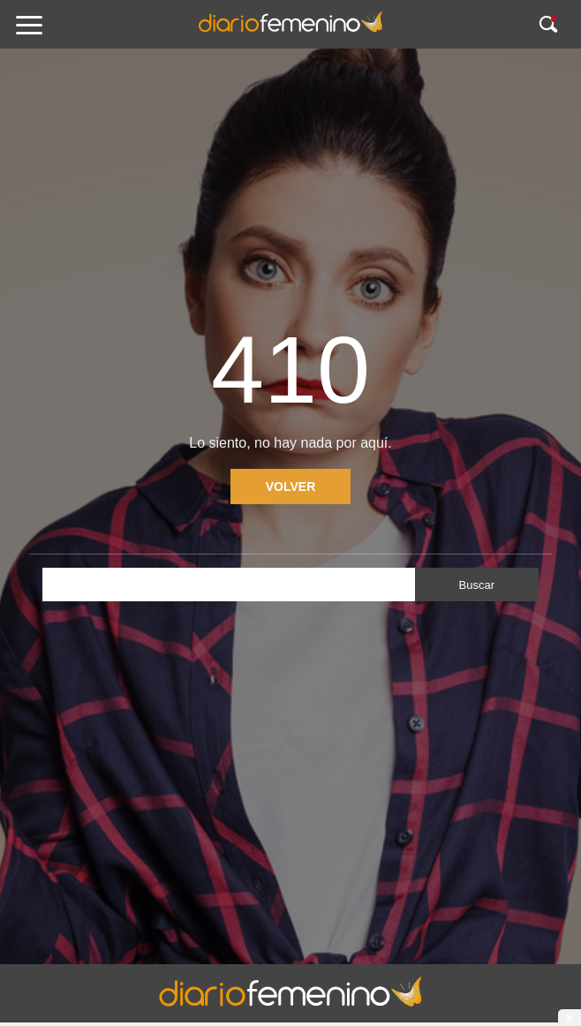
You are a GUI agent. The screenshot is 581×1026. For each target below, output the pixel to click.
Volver (291, 486)
